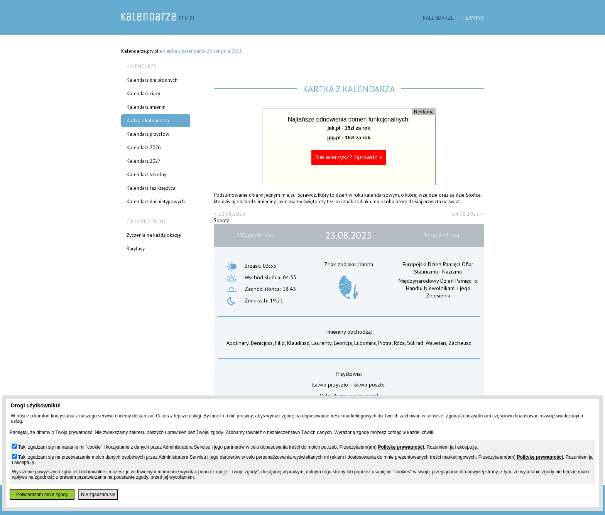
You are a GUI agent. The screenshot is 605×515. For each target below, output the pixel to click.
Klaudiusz (298, 342)
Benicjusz (262, 342)
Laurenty (321, 342)
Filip (280, 342)
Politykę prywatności (401, 447)
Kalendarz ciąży (143, 93)
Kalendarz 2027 (144, 161)
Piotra (385, 342)
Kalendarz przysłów (148, 134)
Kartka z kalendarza (148, 120)
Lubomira (365, 342)
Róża (399, 342)
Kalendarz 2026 (144, 147)
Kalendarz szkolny (146, 174)
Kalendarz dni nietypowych (156, 201)
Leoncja (343, 342)
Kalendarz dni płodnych (152, 80)
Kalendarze (438, 17)
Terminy (473, 17)
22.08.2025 (231, 213)
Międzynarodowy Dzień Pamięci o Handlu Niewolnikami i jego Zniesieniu (438, 288)
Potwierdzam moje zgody (42, 494)
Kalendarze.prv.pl (140, 51)
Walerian (436, 342)
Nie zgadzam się (98, 494)
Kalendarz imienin (146, 107)
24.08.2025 (465, 213)
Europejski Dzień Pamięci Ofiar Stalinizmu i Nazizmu (437, 267)
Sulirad (415, 342)
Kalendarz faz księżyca (151, 188)
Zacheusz (459, 342)
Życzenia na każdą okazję (154, 235)
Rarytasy (136, 248)
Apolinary (237, 342)
